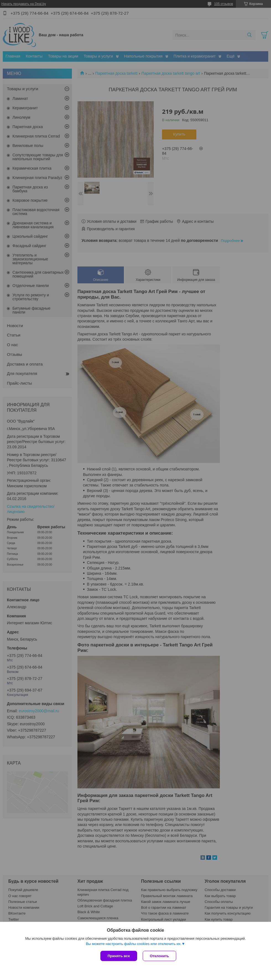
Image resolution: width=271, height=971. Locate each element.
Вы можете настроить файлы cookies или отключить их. (133, 944)
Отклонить (159, 956)
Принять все (119, 956)
